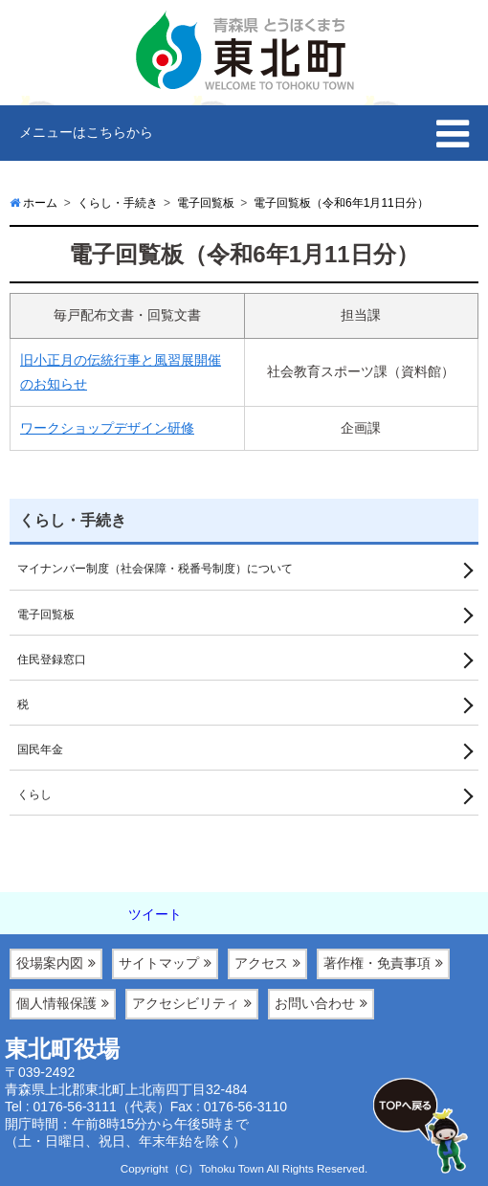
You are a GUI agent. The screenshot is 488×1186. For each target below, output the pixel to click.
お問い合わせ (315, 1003)
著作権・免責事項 (377, 963)
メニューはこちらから (86, 132)
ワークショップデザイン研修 (107, 428)
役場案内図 (49, 963)
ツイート (155, 914)
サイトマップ (159, 963)
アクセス (261, 963)
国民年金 (40, 749)
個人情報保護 (56, 1003)
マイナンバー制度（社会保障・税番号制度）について (155, 568)
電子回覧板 (46, 614)
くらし (34, 794)
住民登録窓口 (51, 659)
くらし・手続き (72, 520)
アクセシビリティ (185, 1003)
